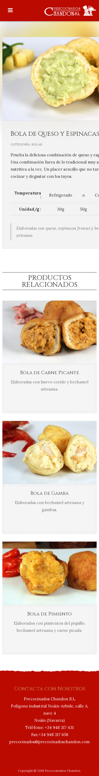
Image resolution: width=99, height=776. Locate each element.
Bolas (36, 144)
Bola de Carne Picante (49, 372)
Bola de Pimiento (49, 614)
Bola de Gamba (49, 493)
